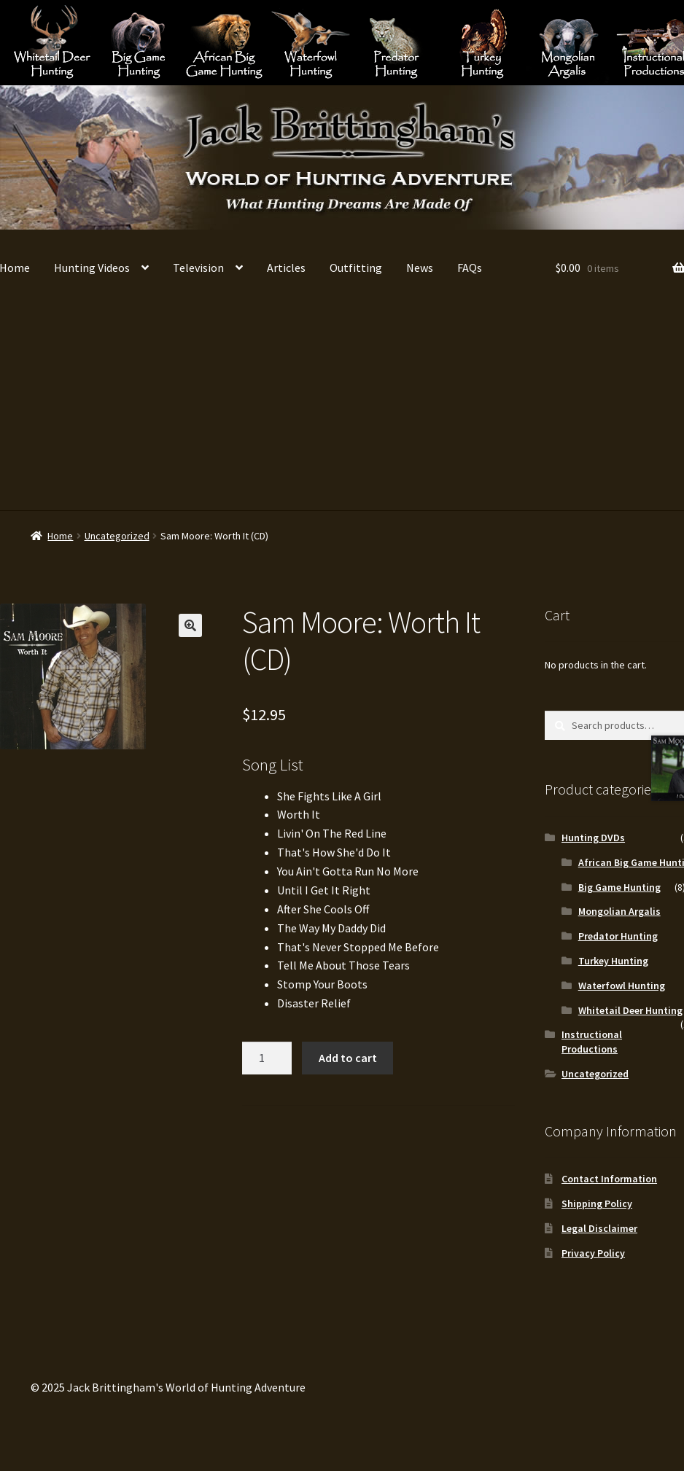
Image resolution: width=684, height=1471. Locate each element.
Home (60, 535)
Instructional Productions (591, 1042)
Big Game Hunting (138, 42)
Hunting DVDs (593, 837)
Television (198, 267)
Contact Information (609, 1178)
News (419, 267)
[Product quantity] (267, 1058)
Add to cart (348, 1057)
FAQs (469, 267)
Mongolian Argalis (568, 42)
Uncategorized (117, 535)
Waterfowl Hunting (310, 42)
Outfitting (356, 267)
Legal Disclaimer (599, 1228)
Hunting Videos (92, 267)
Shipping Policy (596, 1203)
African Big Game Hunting (224, 42)
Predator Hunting (396, 42)
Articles (286, 267)
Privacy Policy (593, 1253)
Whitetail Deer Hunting (52, 42)
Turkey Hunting (482, 42)
